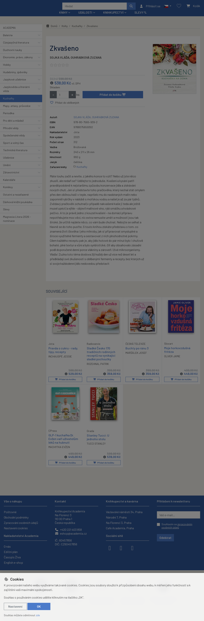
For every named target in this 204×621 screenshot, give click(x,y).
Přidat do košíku (113, 100)
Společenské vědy (14, 140)
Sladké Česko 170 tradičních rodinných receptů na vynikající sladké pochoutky (101, 358)
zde (38, 615)
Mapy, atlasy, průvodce (16, 111)
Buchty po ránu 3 (136, 353)
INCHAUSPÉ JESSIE (60, 361)
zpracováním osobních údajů (176, 526)
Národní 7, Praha (116, 517)
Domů (51, 31)
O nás (7, 546)
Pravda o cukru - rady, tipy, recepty (63, 355)
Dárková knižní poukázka (17, 207)
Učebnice (8, 162)
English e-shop (13, 562)
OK (39, 606)
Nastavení (15, 606)
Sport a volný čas (13, 148)
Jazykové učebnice (14, 84)
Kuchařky (8, 103)
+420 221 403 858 (68, 529)
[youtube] (132, 547)
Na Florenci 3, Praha (118, 522)
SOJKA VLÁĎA (59, 62)
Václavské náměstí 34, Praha (124, 512)
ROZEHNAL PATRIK (98, 368)
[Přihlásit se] (149, 8)
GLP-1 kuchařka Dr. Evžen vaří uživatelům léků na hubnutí (63, 443)
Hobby (7, 69)
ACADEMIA (9, 32)
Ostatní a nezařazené (16, 199)
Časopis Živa (12, 557)
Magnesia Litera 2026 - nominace (17, 224)
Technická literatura (15, 155)
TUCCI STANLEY (96, 448)
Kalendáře (9, 185)
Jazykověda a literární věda (16, 94)
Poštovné (10, 512)
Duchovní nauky (12, 55)
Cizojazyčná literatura (16, 47)
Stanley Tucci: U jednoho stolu (98, 442)
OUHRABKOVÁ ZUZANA (86, 62)
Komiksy (8, 192)
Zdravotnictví (11, 177)
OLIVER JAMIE (172, 361)
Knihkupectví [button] (113, 17)
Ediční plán (11, 552)
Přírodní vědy (11, 133)
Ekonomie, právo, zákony (18, 62)
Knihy (65, 31)
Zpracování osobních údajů (21, 522)
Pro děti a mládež (13, 125)
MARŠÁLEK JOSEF (136, 358)
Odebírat (165, 537)
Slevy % (140, 17)
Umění (7, 170)
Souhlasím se (176, 526)
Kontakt (60, 501)
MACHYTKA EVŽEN (59, 452)
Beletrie (8, 40)
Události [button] (85, 17)
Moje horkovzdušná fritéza (177, 355)
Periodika (8, 118)
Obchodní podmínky (16, 517)
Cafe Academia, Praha (120, 528)
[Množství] (63, 99)
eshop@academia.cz (71, 533)
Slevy (6, 214)
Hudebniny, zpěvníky (15, 77)
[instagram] (121, 547)
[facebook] (110, 547)
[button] (167, 8)
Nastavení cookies (16, 528)
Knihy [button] (63, 17)
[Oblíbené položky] (179, 8)
